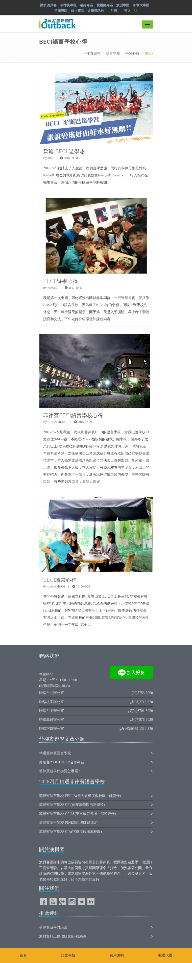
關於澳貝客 (48, 5)
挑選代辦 (165, 955)
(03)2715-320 (143, 702)
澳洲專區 (122, 5)
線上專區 (77, 11)
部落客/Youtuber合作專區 (61, 762)
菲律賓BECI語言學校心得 (73, 415)
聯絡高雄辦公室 (51, 719)
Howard (52, 287)
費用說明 (117, 955)
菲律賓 (104, 862)
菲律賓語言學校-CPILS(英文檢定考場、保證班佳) (77, 814)
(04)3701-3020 (142, 711)
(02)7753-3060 (142, 693)
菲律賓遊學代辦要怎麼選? (59, 771)
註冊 (114, 11)
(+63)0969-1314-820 (138, 729)
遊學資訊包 (95, 11)
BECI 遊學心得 (60, 281)
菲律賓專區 (68, 5)
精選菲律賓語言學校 (55, 753)
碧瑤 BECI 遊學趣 (64, 151)
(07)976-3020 (143, 719)
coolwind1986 (56, 586)
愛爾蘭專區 (105, 5)
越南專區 (86, 5)
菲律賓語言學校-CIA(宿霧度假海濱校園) (70, 832)
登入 (127, 11)
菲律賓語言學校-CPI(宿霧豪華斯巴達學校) (72, 805)
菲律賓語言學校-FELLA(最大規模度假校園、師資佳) (80, 796)
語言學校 (113, 53)
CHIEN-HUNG (56, 422)
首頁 (23, 955)
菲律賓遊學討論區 (53, 927)
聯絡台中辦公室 (51, 711)
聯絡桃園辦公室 (51, 702)
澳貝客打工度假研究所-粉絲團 (62, 936)
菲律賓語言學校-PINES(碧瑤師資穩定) (69, 822)
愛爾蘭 (118, 862)
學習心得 (132, 53)
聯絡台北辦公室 (51, 693)
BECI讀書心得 (60, 580)
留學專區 (60, 11)
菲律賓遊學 (92, 53)
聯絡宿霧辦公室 (51, 729)
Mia (49, 158)
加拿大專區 (141, 5)
